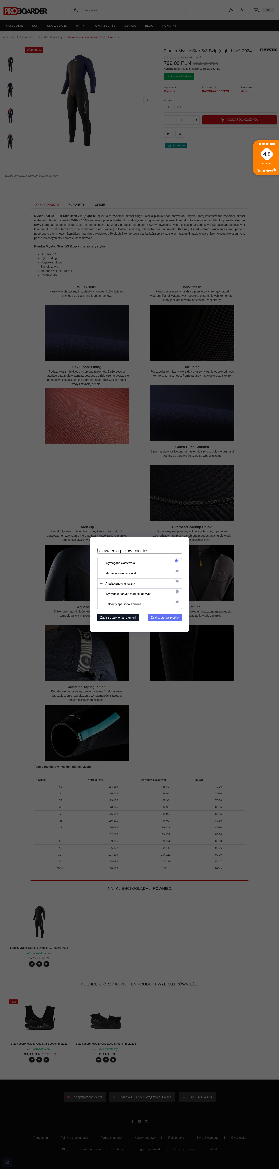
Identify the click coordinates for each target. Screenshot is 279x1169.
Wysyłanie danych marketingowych (128, 593)
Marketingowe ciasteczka (122, 573)
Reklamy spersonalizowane (123, 604)
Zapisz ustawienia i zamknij (118, 617)
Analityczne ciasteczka (120, 583)
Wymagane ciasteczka (120, 562)
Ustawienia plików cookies (123, 550)
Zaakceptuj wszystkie (165, 617)
